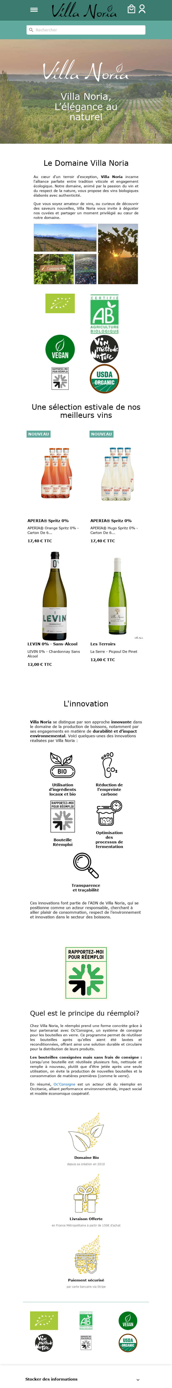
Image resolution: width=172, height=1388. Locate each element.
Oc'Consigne (64, 1084)
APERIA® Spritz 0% (48, 521)
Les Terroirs (103, 644)
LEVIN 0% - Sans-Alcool (52, 644)
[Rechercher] (86, 30)
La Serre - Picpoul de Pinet (113, 651)
